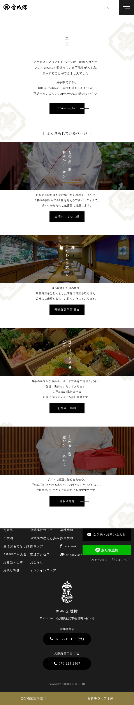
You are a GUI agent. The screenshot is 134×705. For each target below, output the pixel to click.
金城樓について (41, 530)
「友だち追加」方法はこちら (109, 560)
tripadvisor (71, 554)
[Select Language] (111, 8)
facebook (68, 546)
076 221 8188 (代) (67, 639)
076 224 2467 (67, 663)
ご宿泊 (8, 538)
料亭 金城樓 (15, 7)
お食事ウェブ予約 (100, 698)
